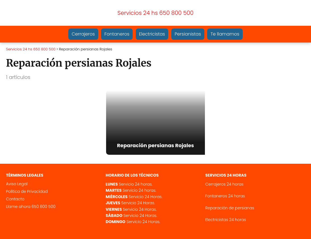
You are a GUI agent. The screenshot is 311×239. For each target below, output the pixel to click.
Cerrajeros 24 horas (224, 184)
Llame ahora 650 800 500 (31, 206)
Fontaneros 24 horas (225, 196)
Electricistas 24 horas (225, 219)
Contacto (15, 199)
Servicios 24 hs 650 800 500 (156, 13)
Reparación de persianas (229, 208)
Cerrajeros (83, 34)
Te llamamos (225, 34)
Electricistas (152, 34)
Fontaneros (116, 34)
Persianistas (188, 34)
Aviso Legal (17, 184)
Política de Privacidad (27, 191)
